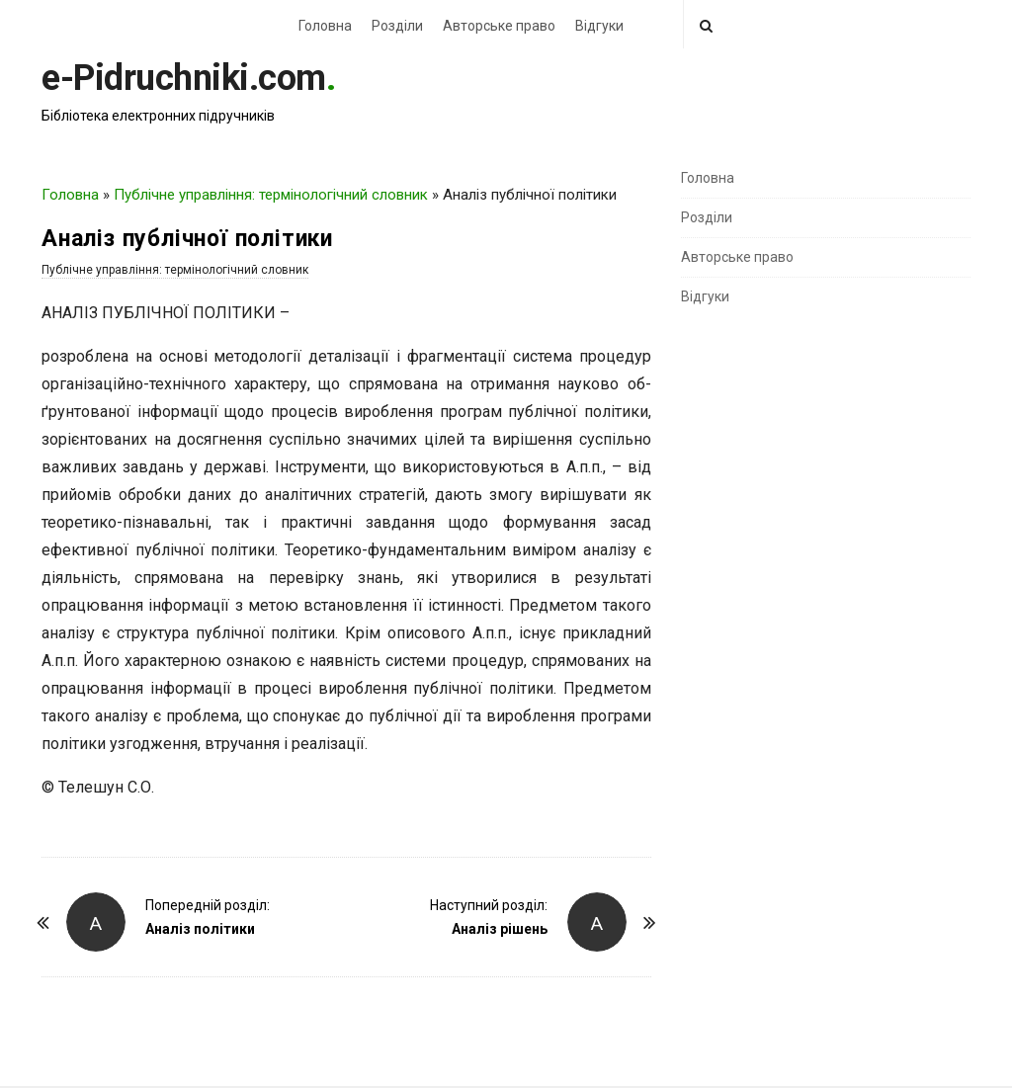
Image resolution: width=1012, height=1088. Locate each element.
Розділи (397, 26)
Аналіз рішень (500, 929)
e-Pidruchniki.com (184, 78)
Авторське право (499, 26)
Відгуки (599, 26)
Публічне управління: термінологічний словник (271, 195)
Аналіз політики (200, 929)
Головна (325, 26)
